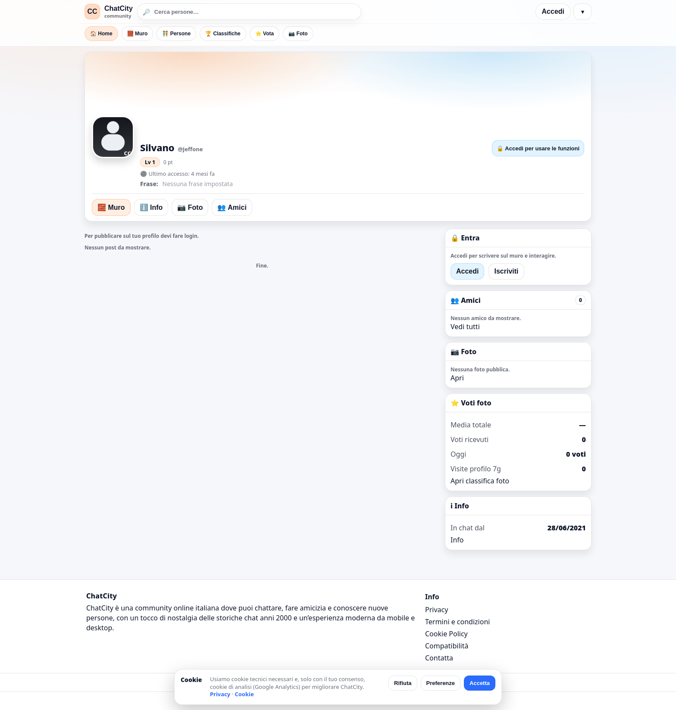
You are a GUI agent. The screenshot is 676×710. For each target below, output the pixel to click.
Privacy (436, 609)
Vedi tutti (465, 326)
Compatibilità (446, 646)
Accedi (553, 11)
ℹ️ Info (151, 207)
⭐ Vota (264, 34)
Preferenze (440, 683)
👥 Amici (231, 207)
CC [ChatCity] (92, 11)
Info (457, 540)
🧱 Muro (137, 34)
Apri (457, 378)
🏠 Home (101, 34)
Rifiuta (402, 683)
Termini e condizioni (457, 621)
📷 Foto (297, 34)
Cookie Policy (446, 633)
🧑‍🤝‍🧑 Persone (176, 34)
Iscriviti (506, 271)
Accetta (479, 683)
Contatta (439, 658)
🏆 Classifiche (223, 34)
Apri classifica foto (480, 481)
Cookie (244, 694)
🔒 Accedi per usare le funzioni (538, 148)
